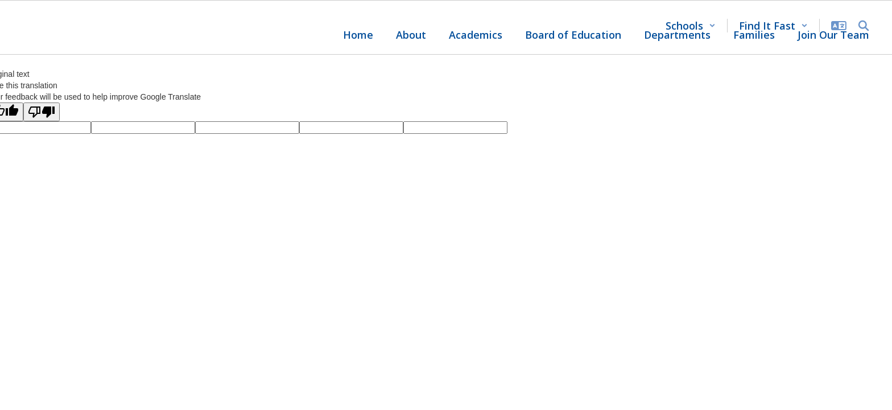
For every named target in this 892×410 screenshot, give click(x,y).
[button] (691, 25)
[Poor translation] (41, 111)
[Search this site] (863, 25)
